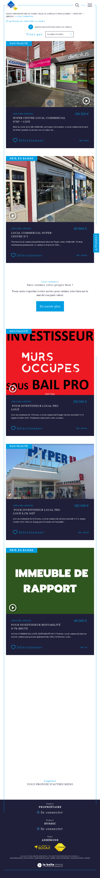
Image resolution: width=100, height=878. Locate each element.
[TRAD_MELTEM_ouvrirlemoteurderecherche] (77, 5)
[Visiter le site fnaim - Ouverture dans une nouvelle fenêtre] (60, 847)
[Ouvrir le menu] (90, 5)
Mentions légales (42, 858)
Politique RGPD (77, 858)
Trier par (34, 34)
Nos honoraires (16, 858)
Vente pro (77, 14)
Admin (52, 858)
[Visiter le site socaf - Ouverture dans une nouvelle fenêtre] (42, 847)
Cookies (87, 858)
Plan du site (28, 858)
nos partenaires (62, 858)
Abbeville (10, 16)
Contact (96, 243)
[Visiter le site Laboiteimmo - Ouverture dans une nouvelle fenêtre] (50, 868)
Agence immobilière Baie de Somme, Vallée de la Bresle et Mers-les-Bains (38, 14)
